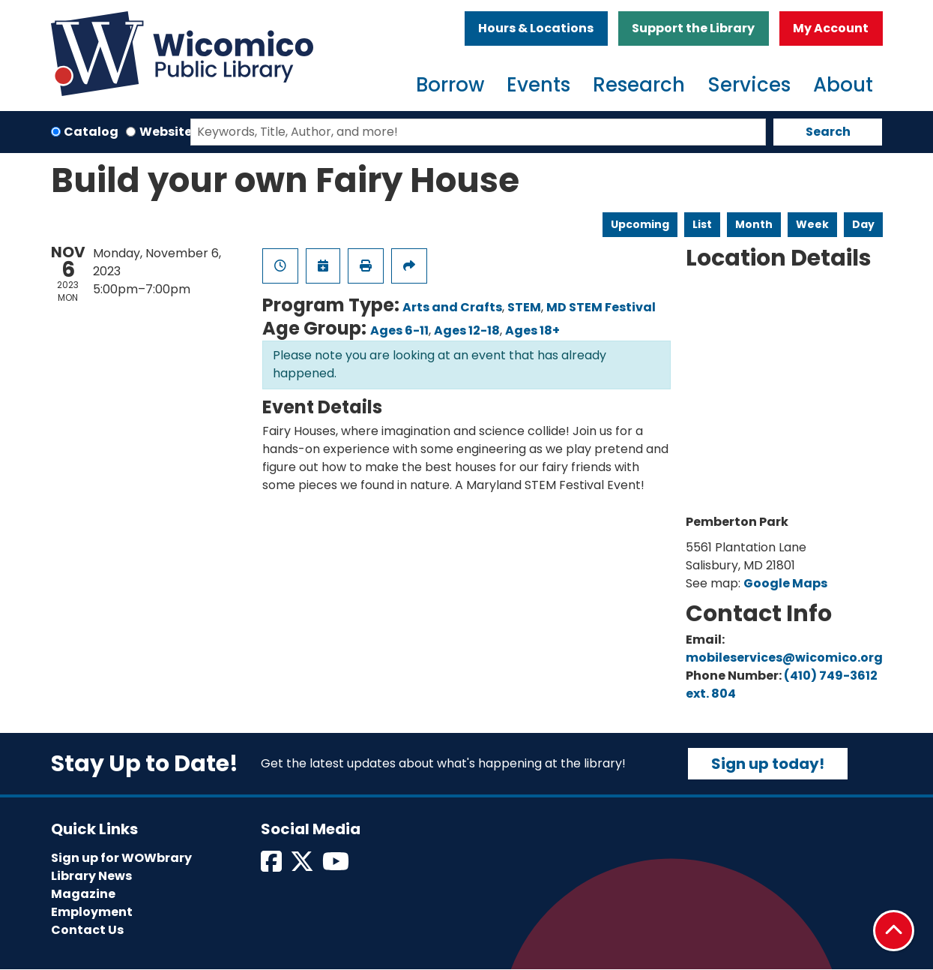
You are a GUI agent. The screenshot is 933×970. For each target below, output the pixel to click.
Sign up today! (767, 763)
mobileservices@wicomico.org (784, 657)
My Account (831, 28)
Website (165, 131)
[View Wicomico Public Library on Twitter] (303, 866)
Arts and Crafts (452, 307)
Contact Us (87, 929)
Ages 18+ (532, 330)
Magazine (83, 893)
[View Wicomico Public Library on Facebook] (272, 866)
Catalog (91, 131)
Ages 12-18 (467, 330)
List (702, 224)
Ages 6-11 (399, 330)
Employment (92, 911)
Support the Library (693, 28)
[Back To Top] (893, 930)
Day (863, 224)
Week (812, 224)
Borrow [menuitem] (450, 84)
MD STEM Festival (601, 307)
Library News (91, 875)
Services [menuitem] (749, 84)
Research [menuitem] (639, 84)
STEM (524, 307)
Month (754, 224)
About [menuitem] (843, 84)
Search (828, 131)
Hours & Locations (536, 28)
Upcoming (640, 224)
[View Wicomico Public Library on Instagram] (336, 866)
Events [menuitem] (538, 84)
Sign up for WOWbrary (121, 857)
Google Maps (785, 583)
